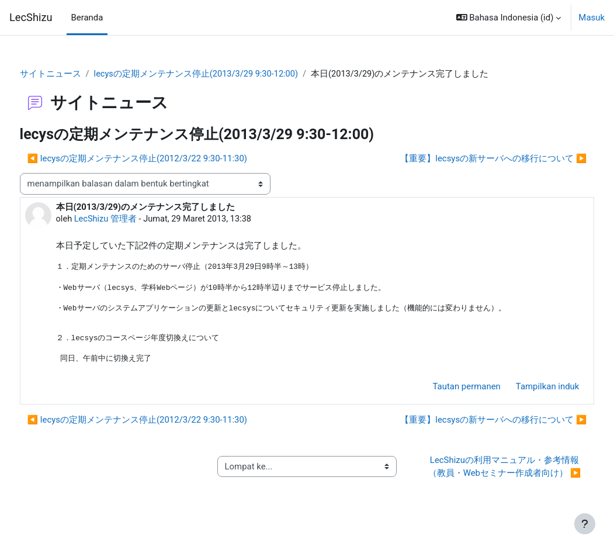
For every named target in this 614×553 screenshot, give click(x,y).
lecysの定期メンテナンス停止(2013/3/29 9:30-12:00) (219, 74)
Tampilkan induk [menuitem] (525, 388)
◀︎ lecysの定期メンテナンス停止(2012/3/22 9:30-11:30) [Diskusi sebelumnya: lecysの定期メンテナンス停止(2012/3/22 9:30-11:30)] (159, 158)
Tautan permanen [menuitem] (444, 388)
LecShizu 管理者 (128, 219)
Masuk (591, 17)
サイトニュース (72, 74)
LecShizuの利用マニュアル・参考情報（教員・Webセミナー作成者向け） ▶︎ (489, 475)
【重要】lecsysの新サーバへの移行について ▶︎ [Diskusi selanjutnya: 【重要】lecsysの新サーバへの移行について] (472, 158)
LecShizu (31, 17)
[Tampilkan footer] (584, 523)
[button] (509, 17)
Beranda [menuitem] (87, 17)
